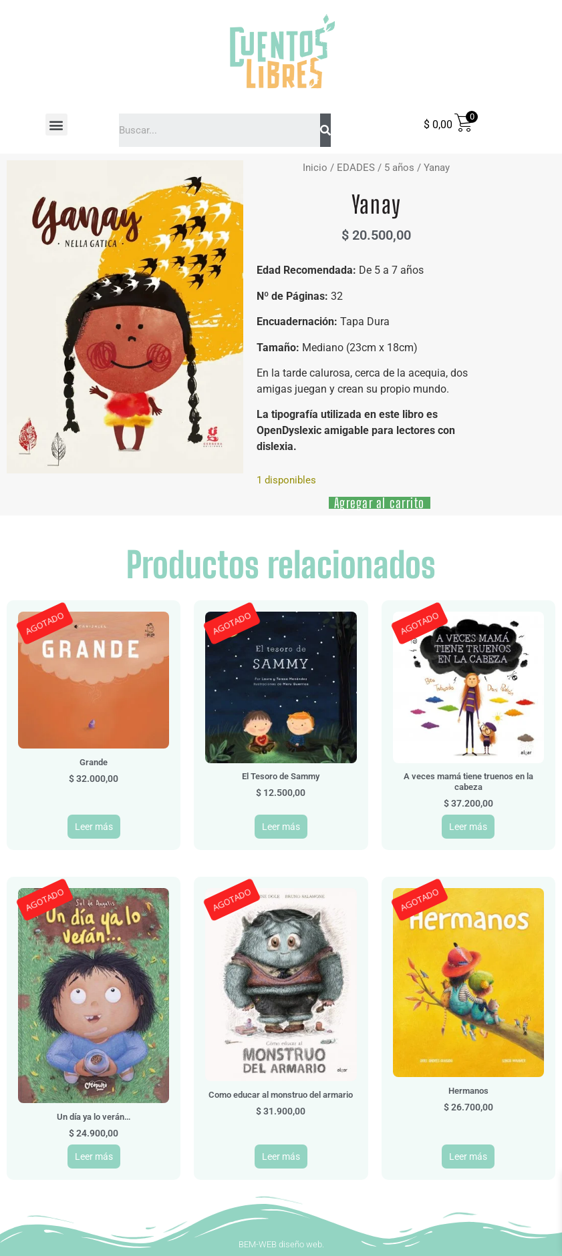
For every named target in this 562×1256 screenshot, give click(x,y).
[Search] (325, 130)
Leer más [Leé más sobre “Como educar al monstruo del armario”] (281, 1156)
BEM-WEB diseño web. (281, 1244)
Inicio (315, 168)
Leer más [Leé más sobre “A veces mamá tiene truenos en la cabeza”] (468, 826)
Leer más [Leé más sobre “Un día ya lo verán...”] (94, 1156)
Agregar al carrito (379, 503)
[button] (56, 125)
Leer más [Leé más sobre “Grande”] (94, 826)
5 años (399, 168)
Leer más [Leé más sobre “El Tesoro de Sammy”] (281, 826)
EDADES (356, 168)
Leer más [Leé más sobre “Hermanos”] (468, 1156)
